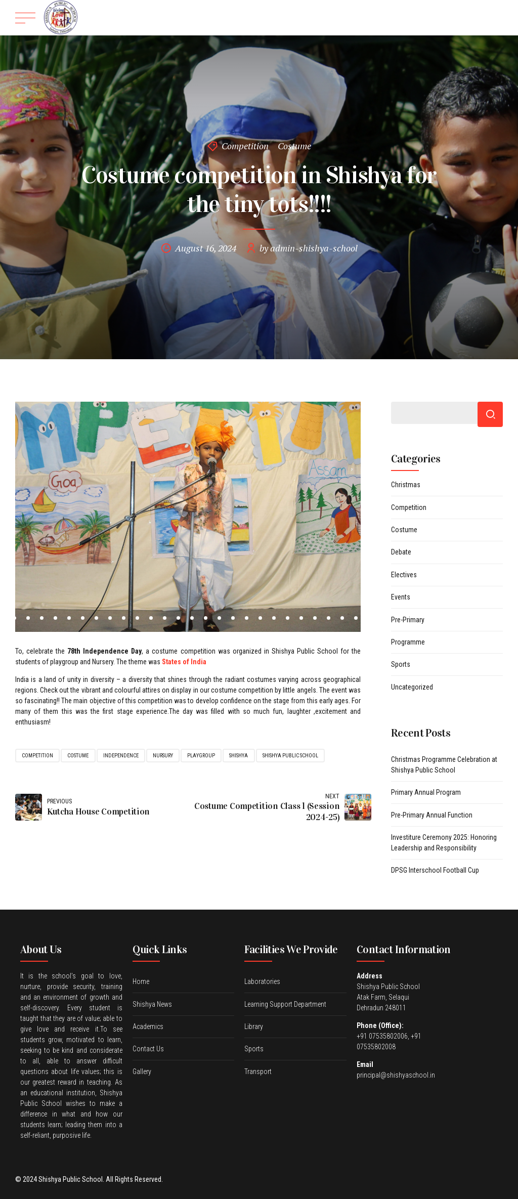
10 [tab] (110, 618)
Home (141, 981)
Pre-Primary (407, 620)
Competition (245, 146)
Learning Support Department (285, 1004)
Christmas (405, 485)
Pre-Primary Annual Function (431, 815)
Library (253, 1026)
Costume (294, 146)
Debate (401, 552)
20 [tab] (246, 618)
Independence (121, 755)
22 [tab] (274, 618)
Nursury (163, 755)
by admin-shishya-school (309, 248)
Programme (408, 642)
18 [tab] (219, 618)
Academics (148, 1026)
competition (37, 755)
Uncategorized (412, 687)
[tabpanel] (188, 517)
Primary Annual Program (426, 792)
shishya (238, 755)
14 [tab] (164, 618)
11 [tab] (124, 618)
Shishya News (152, 1004)
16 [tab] (192, 618)
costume (78, 755)
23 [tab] (287, 618)
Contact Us (148, 1049)
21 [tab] (260, 618)
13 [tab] (151, 618)
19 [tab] (233, 618)
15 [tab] (178, 618)
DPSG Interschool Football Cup (435, 870)
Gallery (142, 1071)
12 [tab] (137, 618)
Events (400, 597)
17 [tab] (205, 618)
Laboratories (262, 981)
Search (490, 414)
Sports (400, 664)
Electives (404, 575)
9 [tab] (96, 618)
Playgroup (201, 755)
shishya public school (290, 755)
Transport (258, 1071)
